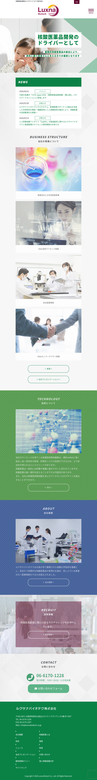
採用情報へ (49, 635)
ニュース (19, 748)
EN (77, 2)
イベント (42, 91)
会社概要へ (49, 582)
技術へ (49, 487)
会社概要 (19, 735)
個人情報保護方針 (46, 761)
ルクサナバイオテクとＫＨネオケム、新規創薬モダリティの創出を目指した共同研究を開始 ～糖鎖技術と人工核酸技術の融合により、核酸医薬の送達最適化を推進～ (48, 110)
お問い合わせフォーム (50, 688)
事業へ (49, 369)
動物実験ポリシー (23, 761)
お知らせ (42, 103)
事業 (41, 741)
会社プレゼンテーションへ (49, 379)
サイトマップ (21, 768)
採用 (41, 748)
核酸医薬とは (44, 735)
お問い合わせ (44, 754)
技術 (17, 741)
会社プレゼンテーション (25, 754)
